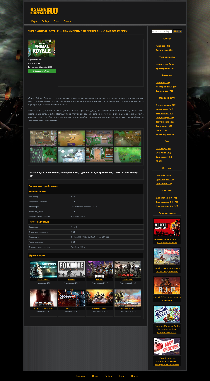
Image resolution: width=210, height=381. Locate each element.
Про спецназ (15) (165, 179)
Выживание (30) (164, 113)
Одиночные (86, 173)
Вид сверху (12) (164, 157)
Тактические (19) (165, 122)
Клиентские (52, 173)
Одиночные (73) (164, 91)
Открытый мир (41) (166, 105)
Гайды (45, 21)
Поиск (67, 21)
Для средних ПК (103, 173)
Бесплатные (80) (164, 50)
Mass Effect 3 (71, 308)
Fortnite (99, 280)
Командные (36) (164, 109)
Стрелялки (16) (164, 126)
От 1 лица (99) (163, 149)
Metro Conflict (43, 280)
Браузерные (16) (165, 68)
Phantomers (127, 280)
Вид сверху (131, 173)
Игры (34, 21)
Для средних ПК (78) (167, 202)
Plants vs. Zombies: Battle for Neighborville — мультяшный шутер (167, 329)
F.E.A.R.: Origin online (43, 308)
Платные (119, 173)
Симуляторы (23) (165, 118)
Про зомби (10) (164, 184)
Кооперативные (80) (166, 87)
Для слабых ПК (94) (166, 198)
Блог (56, 21)
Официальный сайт (41, 71)
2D (31, 176)
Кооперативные (69, 173)
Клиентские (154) (165, 64)
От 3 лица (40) (163, 153)
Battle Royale (37, 173)
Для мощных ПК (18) (167, 206)
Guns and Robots (99, 308)
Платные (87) (163, 46)
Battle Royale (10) (165, 134)
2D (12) (159, 161)
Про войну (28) (164, 175)
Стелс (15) (161, 130)
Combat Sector (127, 308)
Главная (80, 376)
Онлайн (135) (163, 83)
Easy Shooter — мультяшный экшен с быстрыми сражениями (167, 361)
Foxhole (71, 280)
